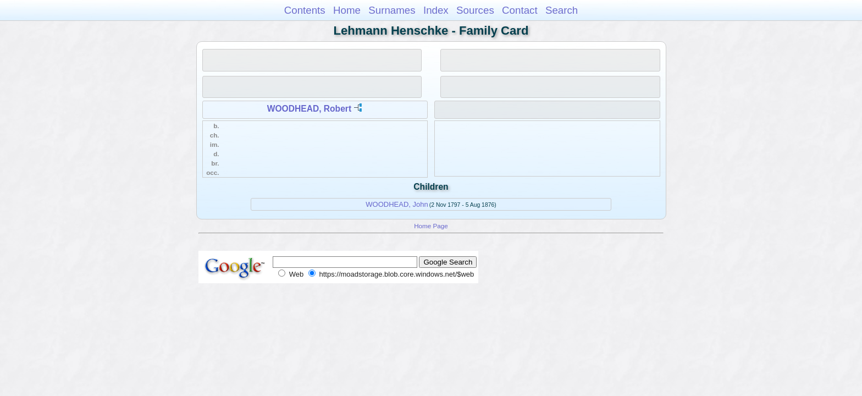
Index (436, 10)
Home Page (431, 225)
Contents (304, 10)
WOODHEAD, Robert (309, 108)
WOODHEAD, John (397, 204)
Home (347, 10)
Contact (520, 10)
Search (561, 10)
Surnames (391, 10)
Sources (475, 10)
